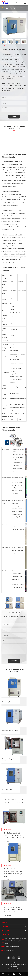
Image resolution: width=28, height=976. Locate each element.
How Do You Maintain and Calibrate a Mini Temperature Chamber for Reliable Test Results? (14, 835)
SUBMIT (14, 116)
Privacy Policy (15, 968)
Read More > (7, 841)
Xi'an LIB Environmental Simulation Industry (13, 964)
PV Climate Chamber (7, 789)
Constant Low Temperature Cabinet (8, 759)
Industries (4, 926)
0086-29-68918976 (7, 950)
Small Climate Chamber (10, 9)
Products (10, 7)
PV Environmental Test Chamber (10, 730)
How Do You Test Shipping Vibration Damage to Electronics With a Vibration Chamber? (13, 909)
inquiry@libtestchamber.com (10, 946)
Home (5, 7)
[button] (1, 45)
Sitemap (10, 968)
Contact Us (5, 934)
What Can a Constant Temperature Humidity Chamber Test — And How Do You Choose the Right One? (14, 872)
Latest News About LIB (14, 799)
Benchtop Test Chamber (19, 7)
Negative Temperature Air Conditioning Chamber (8, 700)
